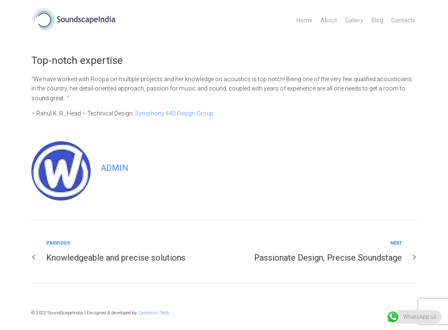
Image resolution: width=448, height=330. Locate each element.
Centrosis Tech (153, 313)
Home (304, 20)
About (329, 20)
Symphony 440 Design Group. (175, 113)
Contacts (403, 20)
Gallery (354, 20)
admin (114, 168)
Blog (377, 20)
